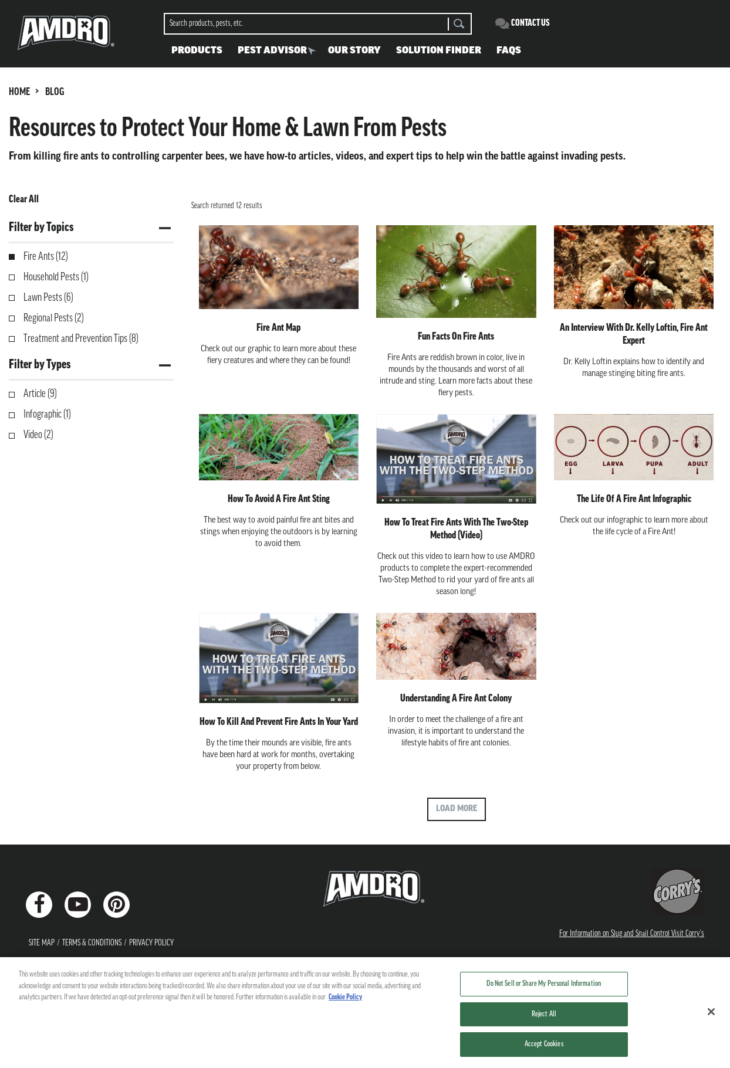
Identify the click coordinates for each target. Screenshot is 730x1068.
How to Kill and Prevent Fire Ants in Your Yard (279, 722)
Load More (456, 809)
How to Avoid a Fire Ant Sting (279, 499)
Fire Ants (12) (45, 257)
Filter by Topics (41, 228)
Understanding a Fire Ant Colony (456, 698)
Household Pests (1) (56, 277)
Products (196, 51)
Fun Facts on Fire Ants (456, 337)
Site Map (42, 943)
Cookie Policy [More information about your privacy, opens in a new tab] (345, 1004)
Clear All (24, 199)
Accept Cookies (544, 1051)
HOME (19, 92)
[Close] (711, 1019)
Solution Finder (438, 51)
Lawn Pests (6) (48, 298)
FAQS (508, 51)
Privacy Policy (151, 943)
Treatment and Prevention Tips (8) (80, 339)
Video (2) (38, 435)
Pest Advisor (272, 51)
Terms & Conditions (91, 943)
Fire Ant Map (278, 328)
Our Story (354, 51)
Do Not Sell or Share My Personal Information (543, 991)
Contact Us (530, 23)
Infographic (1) (47, 415)
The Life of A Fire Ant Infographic (634, 499)
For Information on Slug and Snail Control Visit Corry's (631, 934)
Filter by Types (39, 365)
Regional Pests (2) (53, 318)
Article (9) (40, 394)
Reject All (544, 1021)
